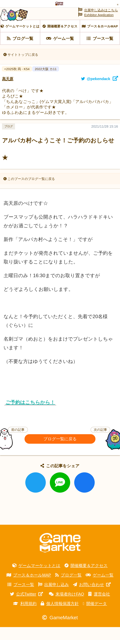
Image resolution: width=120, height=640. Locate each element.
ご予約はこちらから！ (30, 415)
